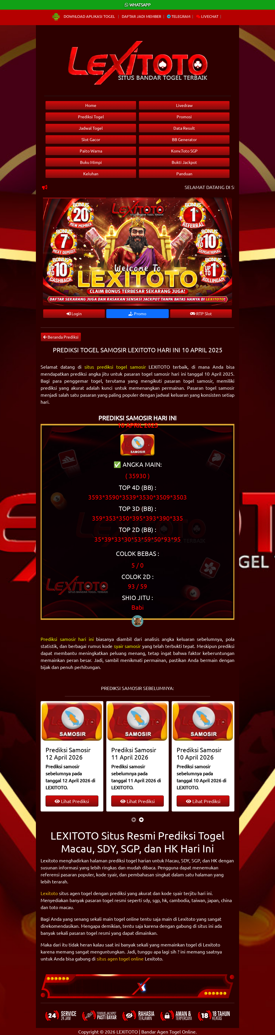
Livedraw (184, 105)
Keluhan (90, 173)
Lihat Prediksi (72, 801)
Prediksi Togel (91, 116)
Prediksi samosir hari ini (67, 639)
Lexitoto (49, 893)
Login (74, 313)
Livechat (207, 16)
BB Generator (184, 139)
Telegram (178, 16)
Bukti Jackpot (184, 162)
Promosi (184, 116)
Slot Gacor (90, 139)
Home (90, 105)
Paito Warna (91, 150)
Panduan (184, 173)
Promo (137, 313)
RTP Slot (201, 313)
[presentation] (133, 819)
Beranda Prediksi (61, 336)
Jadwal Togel (91, 128)
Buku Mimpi (91, 162)
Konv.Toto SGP (184, 150)
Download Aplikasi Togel (84, 16)
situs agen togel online (120, 958)
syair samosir (127, 646)
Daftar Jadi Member (141, 16)
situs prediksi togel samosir (115, 367)
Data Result (184, 128)
